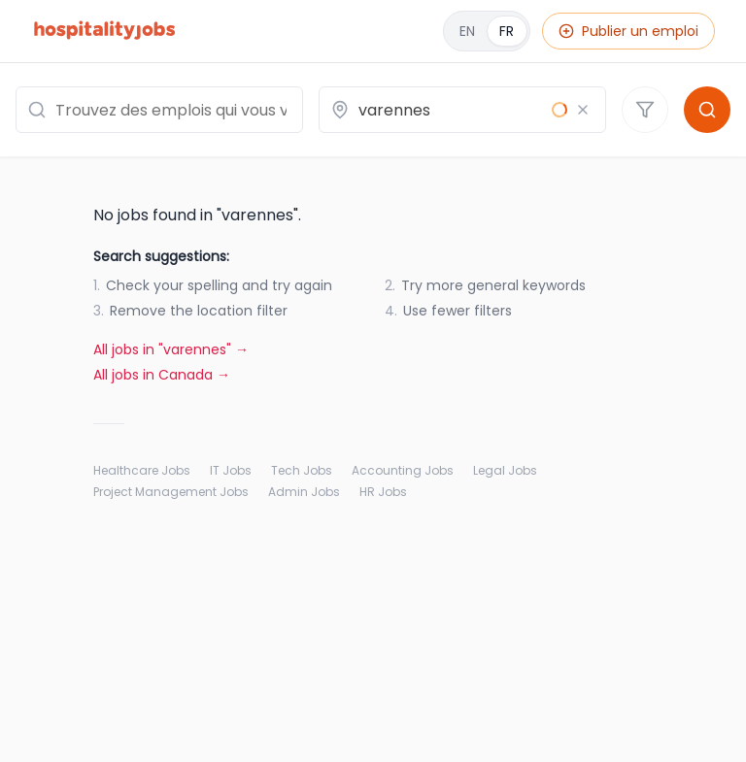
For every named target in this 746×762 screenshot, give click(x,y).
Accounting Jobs (403, 471)
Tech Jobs (301, 471)
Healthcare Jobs (141, 471)
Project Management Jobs (171, 492)
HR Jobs (383, 492)
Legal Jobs (505, 471)
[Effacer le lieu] (582, 109)
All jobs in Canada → (161, 374)
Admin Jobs (304, 492)
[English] (486, 31)
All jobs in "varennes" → (171, 349)
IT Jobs (231, 471)
